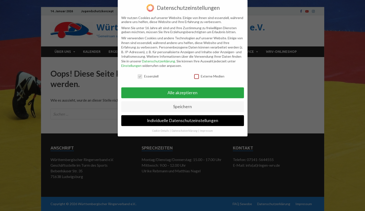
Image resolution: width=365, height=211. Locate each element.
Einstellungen (131, 62)
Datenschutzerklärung (158, 57)
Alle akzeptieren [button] (182, 89)
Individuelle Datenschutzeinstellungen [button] (182, 116)
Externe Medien (209, 72)
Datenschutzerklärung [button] (185, 127)
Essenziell (148, 72)
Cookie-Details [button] (160, 127)
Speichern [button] (182, 102)
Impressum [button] (206, 127)
